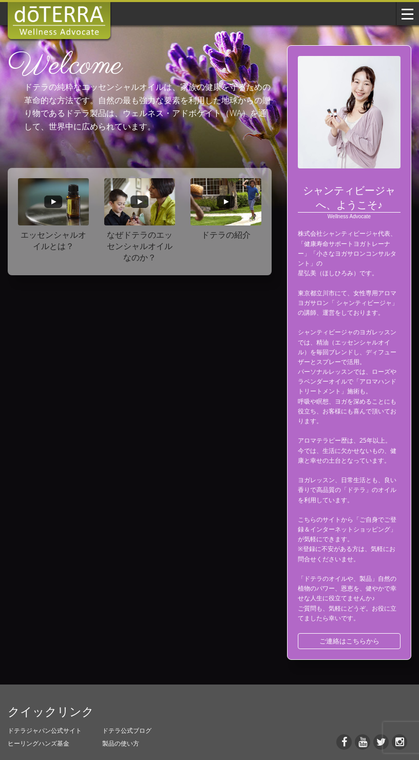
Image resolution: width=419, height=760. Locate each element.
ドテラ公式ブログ (126, 730)
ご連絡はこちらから (349, 640)
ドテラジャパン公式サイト (45, 730)
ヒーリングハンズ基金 (38, 743)
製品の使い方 (120, 743)
